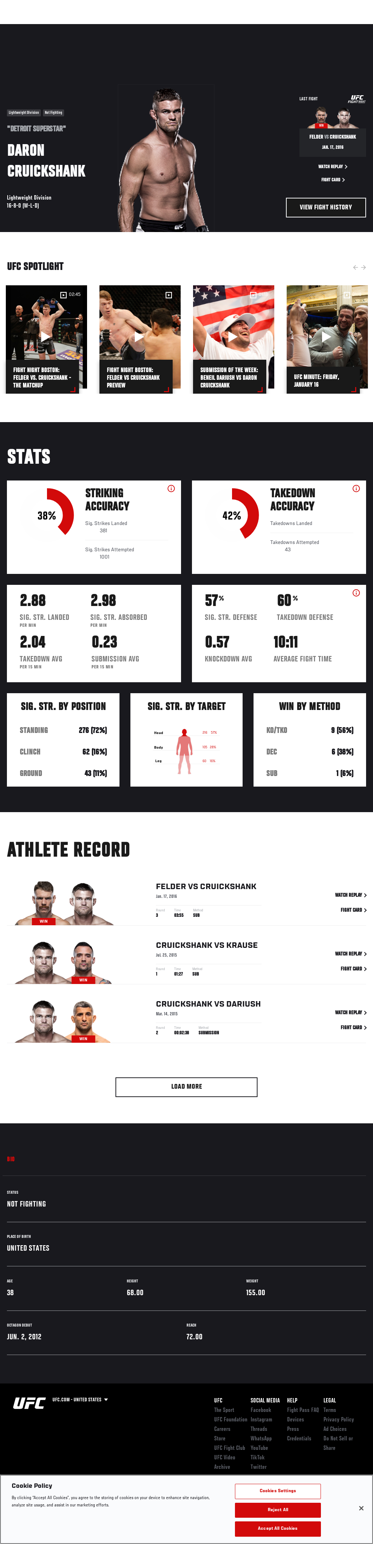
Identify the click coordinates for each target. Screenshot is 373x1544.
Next (363, 267)
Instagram (261, 1420)
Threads (259, 1429)
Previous (355, 267)
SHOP (329, 28)
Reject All (278, 1510)
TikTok (258, 1458)
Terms (329, 1410)
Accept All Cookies (278, 1528)
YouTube (259, 1448)
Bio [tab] (11, 1160)
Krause (242, 947)
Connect (240, 28)
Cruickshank (228, 888)
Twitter (259, 1467)
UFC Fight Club (229, 1448)
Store (219, 1439)
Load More (186, 1087)
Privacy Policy (338, 1420)
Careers (222, 1429)
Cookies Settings (278, 1491)
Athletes (83, 28)
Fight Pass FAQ (303, 1410)
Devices (295, 1420)
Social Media (265, 1401)
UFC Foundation (230, 1420)
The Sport (224, 1410)
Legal (329, 1401)
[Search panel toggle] (349, 27)
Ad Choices (335, 1429)
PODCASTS (301, 28)
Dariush (243, 1005)
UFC (218, 1401)
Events (20, 28)
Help (292, 1401)
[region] (186, 1509)
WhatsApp (261, 1439)
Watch (269, 28)
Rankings (51, 28)
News (111, 28)
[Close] (361, 1508)
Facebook (261, 1410)
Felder (171, 888)
